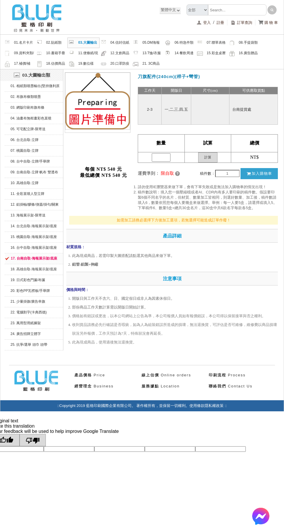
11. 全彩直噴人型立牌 (27, 194)
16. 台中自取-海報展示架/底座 (34, 248)
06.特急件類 (179, 43)
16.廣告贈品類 (243, 54)
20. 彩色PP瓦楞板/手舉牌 (30, 291)
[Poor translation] (33, 440)
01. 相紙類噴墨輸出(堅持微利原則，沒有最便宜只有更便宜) (35, 87)
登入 (204, 22)
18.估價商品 (50, 64)
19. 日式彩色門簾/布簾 (28, 280)
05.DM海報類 (146, 43)
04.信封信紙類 (115, 43)
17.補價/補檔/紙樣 (17, 64)
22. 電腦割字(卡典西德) (29, 312)
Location (161, 386)
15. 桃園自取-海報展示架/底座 (34, 237)
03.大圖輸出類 (83, 43)
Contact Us (230, 386)
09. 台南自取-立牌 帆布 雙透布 (34, 172)
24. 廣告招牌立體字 (26, 334)
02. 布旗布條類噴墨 (26, 97)
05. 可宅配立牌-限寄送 (28, 129)
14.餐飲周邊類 (179, 54)
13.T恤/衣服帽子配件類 (147, 54)
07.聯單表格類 (211, 43)
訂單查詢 (241, 22)
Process (227, 375)
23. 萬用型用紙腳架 (26, 323)
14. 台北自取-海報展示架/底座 (34, 226)
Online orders (166, 375)
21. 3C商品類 (146, 64)
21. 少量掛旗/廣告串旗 (28, 301)
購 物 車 (268, 22)
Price (89, 375)
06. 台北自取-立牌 (25, 140)
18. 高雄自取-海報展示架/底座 (34, 269)
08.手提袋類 (243, 43)
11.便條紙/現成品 (83, 54)
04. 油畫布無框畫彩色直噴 (31, 118)
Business (94, 386)
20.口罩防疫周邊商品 (115, 64)
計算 (207, 157)
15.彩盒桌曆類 (211, 54)
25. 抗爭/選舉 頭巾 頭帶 (29, 345)
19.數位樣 (81, 64)
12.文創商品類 (115, 54)
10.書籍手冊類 (50, 54)
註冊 (220, 22)
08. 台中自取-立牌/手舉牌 (30, 161)
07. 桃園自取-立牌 (25, 151)
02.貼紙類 (49, 43)
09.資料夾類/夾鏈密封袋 (19, 54)
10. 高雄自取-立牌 (25, 183)
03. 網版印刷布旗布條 (27, 107)
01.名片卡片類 (18, 43)
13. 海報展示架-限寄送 (28, 215)
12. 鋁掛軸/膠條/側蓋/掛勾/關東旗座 (35, 206)
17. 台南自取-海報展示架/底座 (34, 258)
